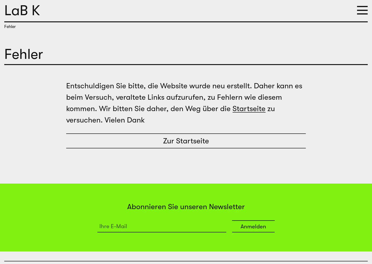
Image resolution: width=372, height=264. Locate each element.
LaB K (22, 10)
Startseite (248, 108)
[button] (362, 10)
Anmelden (253, 226)
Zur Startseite (186, 141)
